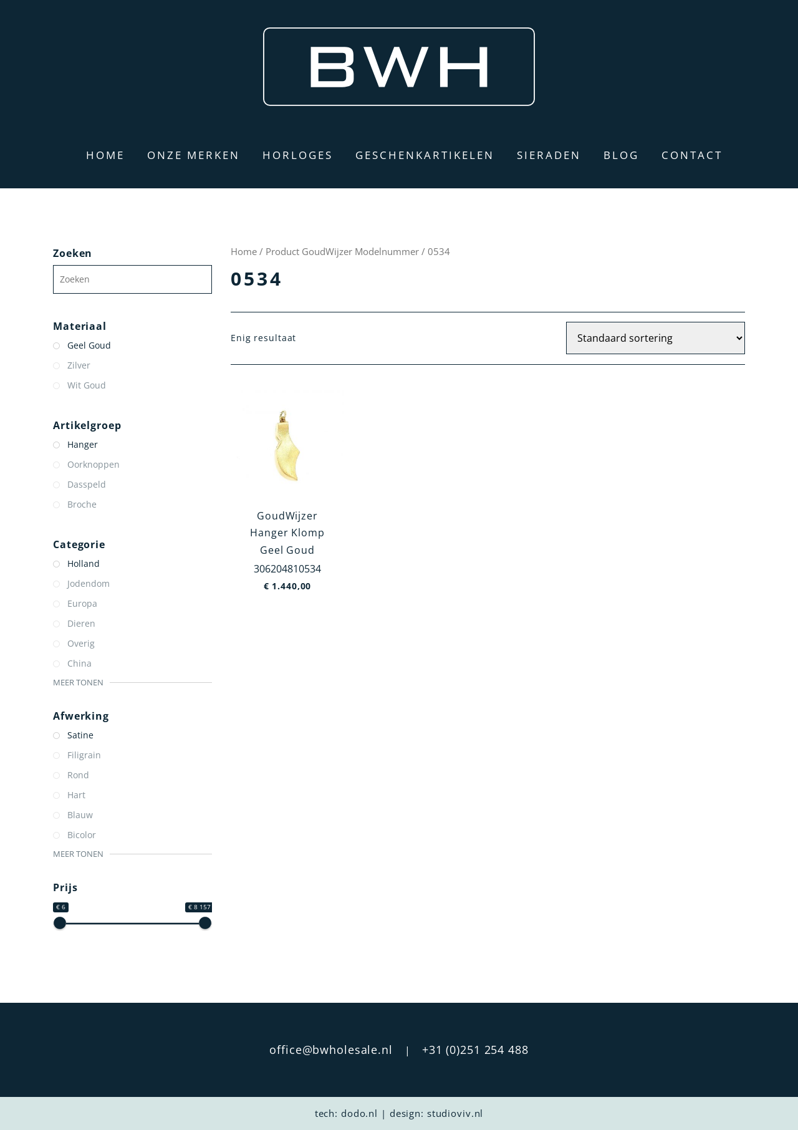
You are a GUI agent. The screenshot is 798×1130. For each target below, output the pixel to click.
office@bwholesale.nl (331, 1049)
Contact (692, 155)
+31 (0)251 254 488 (475, 1049)
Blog (621, 155)
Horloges (297, 155)
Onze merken (193, 155)
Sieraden (549, 155)
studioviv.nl (455, 1113)
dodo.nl (359, 1113)
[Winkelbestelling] (655, 338)
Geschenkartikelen (424, 155)
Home (105, 155)
